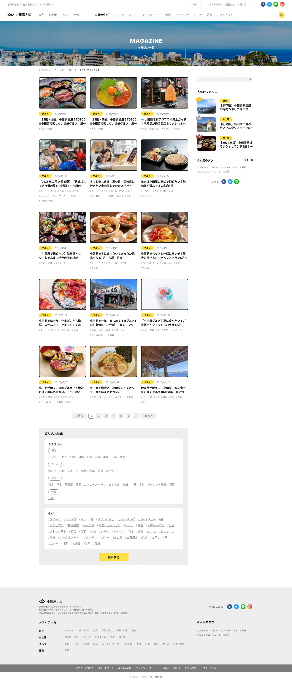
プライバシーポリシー (147, 668)
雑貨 (226, 171)
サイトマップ (209, 668)
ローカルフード (164, 129)
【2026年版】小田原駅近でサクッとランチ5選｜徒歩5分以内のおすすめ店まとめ (236, 144)
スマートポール (215, 4)
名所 (128, 196)
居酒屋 (85, 644)
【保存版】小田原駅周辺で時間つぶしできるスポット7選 (235, 107)
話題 (95, 644)
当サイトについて (84, 668)
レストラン (45, 196)
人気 (42, 129)
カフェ (94, 268)
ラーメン (114, 263)
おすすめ (128, 644)
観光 (225, 101)
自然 (95, 630)
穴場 (76, 191)
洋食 (52, 201)
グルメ (45, 113)
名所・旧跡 (83, 630)
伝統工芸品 (100, 637)
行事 (171, 191)
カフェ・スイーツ (110, 644)
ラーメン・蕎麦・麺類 (173, 644)
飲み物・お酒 (71, 637)
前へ (79, 415)
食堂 (156, 644)
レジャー (69, 630)
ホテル (113, 191)
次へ (148, 415)
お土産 (43, 201)
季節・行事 (122, 630)
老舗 (139, 644)
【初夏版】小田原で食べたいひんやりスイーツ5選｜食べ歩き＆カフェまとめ (236, 126)
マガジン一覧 (65, 70)
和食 (152, 129)
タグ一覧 (248, 160)
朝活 (93, 330)
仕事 (41, 650)
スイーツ (44, 191)
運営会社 (230, 4)
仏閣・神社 (107, 630)
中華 (147, 644)
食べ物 (122, 637)
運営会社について (172, 668)
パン (54, 191)
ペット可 (146, 263)
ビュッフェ (204, 171)
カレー (214, 167)
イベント (146, 191)
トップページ (45, 70)
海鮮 (49, 129)
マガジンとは (197, 4)
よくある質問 (124, 668)
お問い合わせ (244, 4)
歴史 (134, 630)
